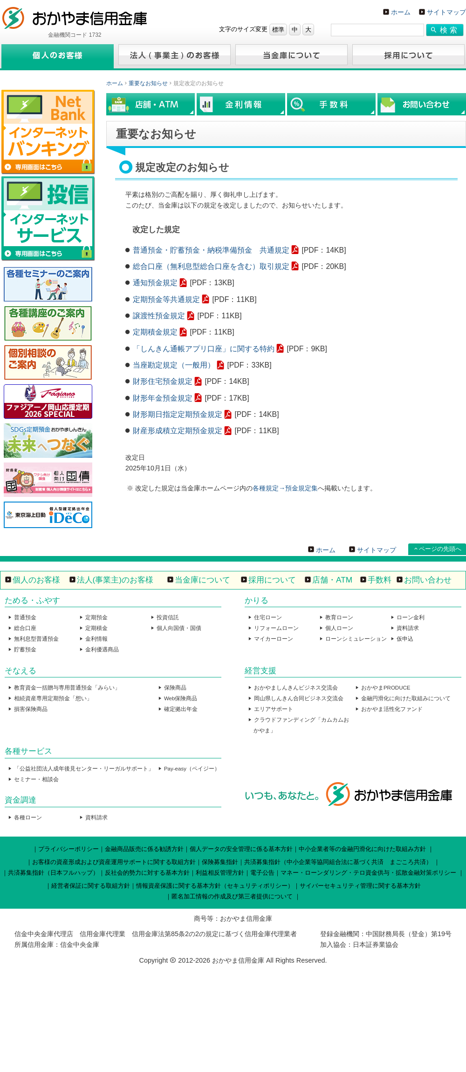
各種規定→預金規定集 (285, 488)
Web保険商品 (180, 698)
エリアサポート (273, 709)
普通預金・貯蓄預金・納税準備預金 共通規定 (211, 250)
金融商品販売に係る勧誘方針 (144, 848)
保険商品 (175, 687)
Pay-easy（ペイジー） (192, 768)
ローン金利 (411, 617)
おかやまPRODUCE (386, 687)
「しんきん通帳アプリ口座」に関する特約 (203, 349)
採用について (272, 579)
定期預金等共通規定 (166, 299)
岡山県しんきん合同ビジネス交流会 (298, 698)
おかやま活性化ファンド (392, 709)
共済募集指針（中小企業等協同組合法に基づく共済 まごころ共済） (338, 861)
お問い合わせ (428, 579)
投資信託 (168, 617)
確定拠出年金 (181, 709)
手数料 (379, 579)
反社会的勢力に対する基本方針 (147, 872)
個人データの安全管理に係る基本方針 (241, 848)
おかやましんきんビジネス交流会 (296, 687)
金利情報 (96, 639)
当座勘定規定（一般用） (174, 365)
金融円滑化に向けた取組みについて (406, 698)
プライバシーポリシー (68, 848)
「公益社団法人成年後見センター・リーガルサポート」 (84, 768)
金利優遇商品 (102, 649)
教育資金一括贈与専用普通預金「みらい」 (67, 687)
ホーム (401, 12)
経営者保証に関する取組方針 (90, 885)
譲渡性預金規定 (159, 316)
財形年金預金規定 (162, 398)
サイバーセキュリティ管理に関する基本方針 (360, 885)
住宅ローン (268, 617)
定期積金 (96, 628)
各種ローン (28, 817)
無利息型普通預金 (36, 639)
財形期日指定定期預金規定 (177, 414)
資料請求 (408, 628)
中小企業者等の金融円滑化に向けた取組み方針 (362, 848)
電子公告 (262, 872)
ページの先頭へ (440, 548)
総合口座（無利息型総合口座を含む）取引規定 (211, 266)
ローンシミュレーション (356, 639)
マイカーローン (273, 639)
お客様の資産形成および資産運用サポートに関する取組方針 (114, 861)
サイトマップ (446, 12)
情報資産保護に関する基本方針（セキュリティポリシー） (215, 885)
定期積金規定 (155, 332)
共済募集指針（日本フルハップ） (53, 872)
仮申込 (405, 639)
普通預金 (25, 617)
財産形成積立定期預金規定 (177, 431)
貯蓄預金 (25, 649)
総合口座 (25, 628)
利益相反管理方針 (220, 872)
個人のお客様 (36, 579)
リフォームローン (276, 628)
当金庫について (202, 579)
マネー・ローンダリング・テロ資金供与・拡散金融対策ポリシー (368, 872)
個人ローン (339, 628)
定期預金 (96, 617)
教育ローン (339, 617)
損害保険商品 (31, 709)
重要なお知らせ (148, 83)
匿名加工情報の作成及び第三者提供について (232, 896)
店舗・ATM (332, 579)
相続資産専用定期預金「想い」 (53, 698)
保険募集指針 (220, 861)
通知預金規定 (155, 283)
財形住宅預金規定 (162, 381)
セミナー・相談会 (36, 779)
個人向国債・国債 (179, 628)
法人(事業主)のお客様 (115, 579)
